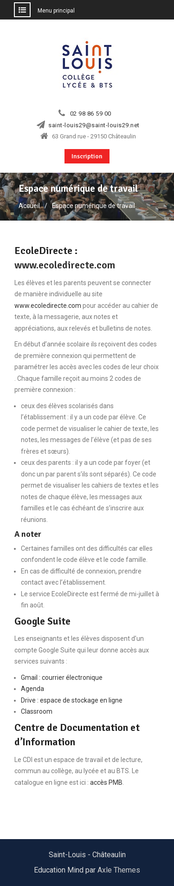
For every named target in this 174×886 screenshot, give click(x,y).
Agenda (32, 688)
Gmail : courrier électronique (62, 677)
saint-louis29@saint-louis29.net (94, 125)
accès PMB (106, 782)
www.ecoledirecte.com (64, 265)
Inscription (87, 156)
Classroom (36, 711)
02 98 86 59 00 (90, 113)
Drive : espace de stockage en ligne (71, 700)
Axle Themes (118, 870)
